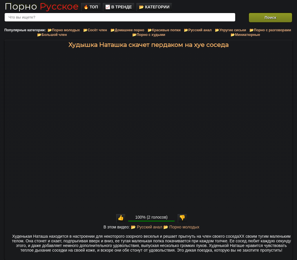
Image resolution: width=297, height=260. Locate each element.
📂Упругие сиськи (230, 30)
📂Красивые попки (164, 30)
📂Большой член (52, 35)
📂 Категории (154, 7)
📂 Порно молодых (181, 227)
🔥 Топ (91, 7)
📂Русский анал (197, 30)
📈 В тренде (118, 7)
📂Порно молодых (64, 30)
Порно (41, 6)
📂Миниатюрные (245, 35)
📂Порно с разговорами (270, 30)
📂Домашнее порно (127, 30)
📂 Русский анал (146, 227)
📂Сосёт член (95, 30)
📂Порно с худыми (148, 35)
